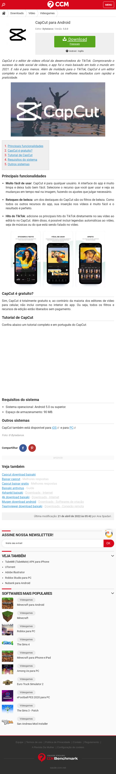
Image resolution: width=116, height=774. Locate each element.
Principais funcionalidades (25, 146)
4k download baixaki (15, 497)
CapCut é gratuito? (20, 150)
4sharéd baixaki (12, 492)
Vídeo (32, 13)
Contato (77, 742)
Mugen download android (19, 502)
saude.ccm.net (58, 767)
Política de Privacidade (57, 742)
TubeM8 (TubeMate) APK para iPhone (27, 561)
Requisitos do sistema (22, 159)
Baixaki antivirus (13, 488)
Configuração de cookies (70, 747)
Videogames (47, 13)
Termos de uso (34, 742)
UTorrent (10, 567)
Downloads (17, 13)
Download (74, 41)
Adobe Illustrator (15, 572)
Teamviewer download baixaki (22, 506)
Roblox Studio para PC (18, 577)
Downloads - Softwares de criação (61, 502)
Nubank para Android (17, 583)
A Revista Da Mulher (43, 747)
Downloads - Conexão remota (64, 506)
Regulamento (91, 742)
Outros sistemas (18, 164)
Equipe (19, 742)
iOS (54, 427)
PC (71, 427)
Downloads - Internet (39, 492)
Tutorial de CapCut (20, 155)
